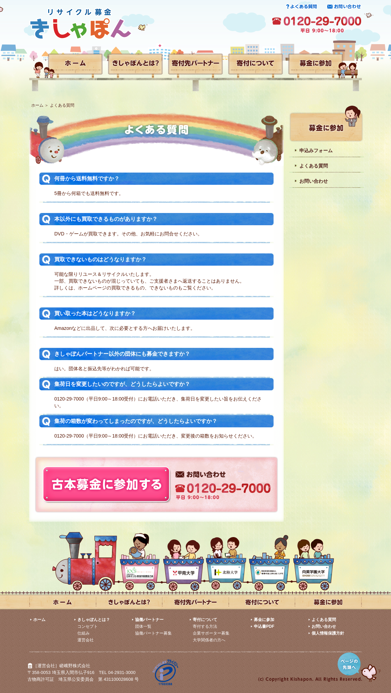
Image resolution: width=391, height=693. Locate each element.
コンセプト (87, 626)
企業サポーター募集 (211, 633)
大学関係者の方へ (209, 640)
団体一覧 (143, 626)
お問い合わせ (313, 181)
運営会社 (85, 640)
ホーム (37, 105)
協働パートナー (149, 619)
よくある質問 (313, 165)
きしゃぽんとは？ (93, 619)
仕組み (83, 633)
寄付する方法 (205, 626)
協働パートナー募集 (153, 633)
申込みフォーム (316, 150)
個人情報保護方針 (328, 633)
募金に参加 (264, 619)
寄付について (205, 619)
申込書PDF (264, 626)
